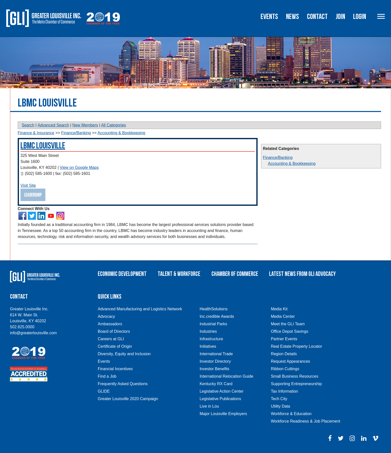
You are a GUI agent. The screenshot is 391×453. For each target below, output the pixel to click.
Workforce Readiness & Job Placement (305, 421)
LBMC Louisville (42, 145)
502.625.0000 (22, 327)
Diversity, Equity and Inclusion (124, 354)
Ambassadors (110, 324)
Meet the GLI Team (288, 324)
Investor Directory (215, 361)
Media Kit (279, 309)
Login (359, 16)
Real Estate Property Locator (296, 346)
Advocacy (106, 316)
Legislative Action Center (221, 391)
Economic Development (122, 274)
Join (340, 16)
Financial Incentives (115, 369)
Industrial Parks (213, 324)
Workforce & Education (291, 414)
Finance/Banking (278, 157)
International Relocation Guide (226, 376)
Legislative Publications (220, 399)
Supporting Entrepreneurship (296, 384)
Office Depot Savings (289, 331)
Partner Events (284, 339)
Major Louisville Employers (223, 414)
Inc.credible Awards (216, 316)
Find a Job (107, 376)
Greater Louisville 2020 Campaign (128, 399)
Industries (208, 331)
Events (269, 16)
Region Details (284, 354)
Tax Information (284, 391)
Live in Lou (209, 406)
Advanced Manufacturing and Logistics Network (140, 309)
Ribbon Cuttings (285, 369)
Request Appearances (290, 361)
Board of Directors (114, 331)
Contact (317, 16)
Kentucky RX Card (215, 384)
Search (28, 125)
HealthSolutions (213, 309)
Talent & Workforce (179, 274)
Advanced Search (53, 125)
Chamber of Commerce (234, 274)
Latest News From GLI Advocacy (302, 274)
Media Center (283, 316)
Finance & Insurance (36, 133)
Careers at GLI (111, 339)
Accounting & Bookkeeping (291, 163)
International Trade (216, 354)
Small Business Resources (294, 376)
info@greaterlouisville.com (33, 333)
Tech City (279, 399)
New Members (85, 125)
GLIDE (104, 391)
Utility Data (280, 406)
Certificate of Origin (115, 346)
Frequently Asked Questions (123, 384)
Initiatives (207, 346)
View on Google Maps (79, 167)
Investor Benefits (214, 369)
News (292, 16)
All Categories (113, 125)
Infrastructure (211, 339)
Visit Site (28, 185)
